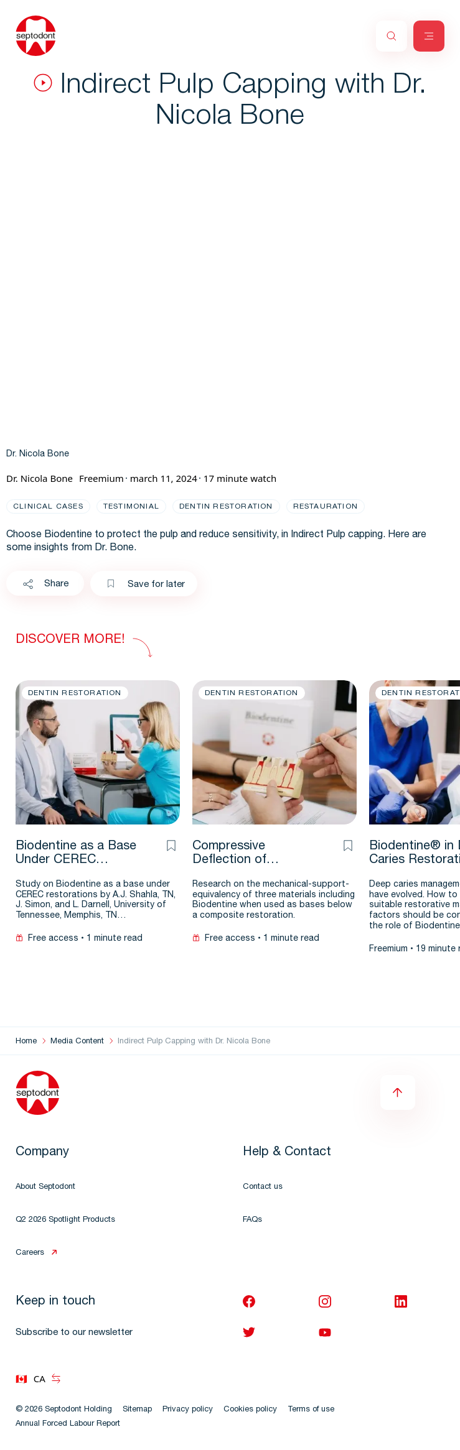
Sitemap (137, 1410)
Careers (30, 1253)
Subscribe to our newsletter (74, 1332)
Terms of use (311, 1410)
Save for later (145, 584)
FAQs (252, 1220)
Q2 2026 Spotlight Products (65, 1220)
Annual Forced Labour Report (68, 1424)
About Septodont (45, 1187)
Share (45, 584)
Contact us (263, 1187)
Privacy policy (187, 1410)
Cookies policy (250, 1410)
